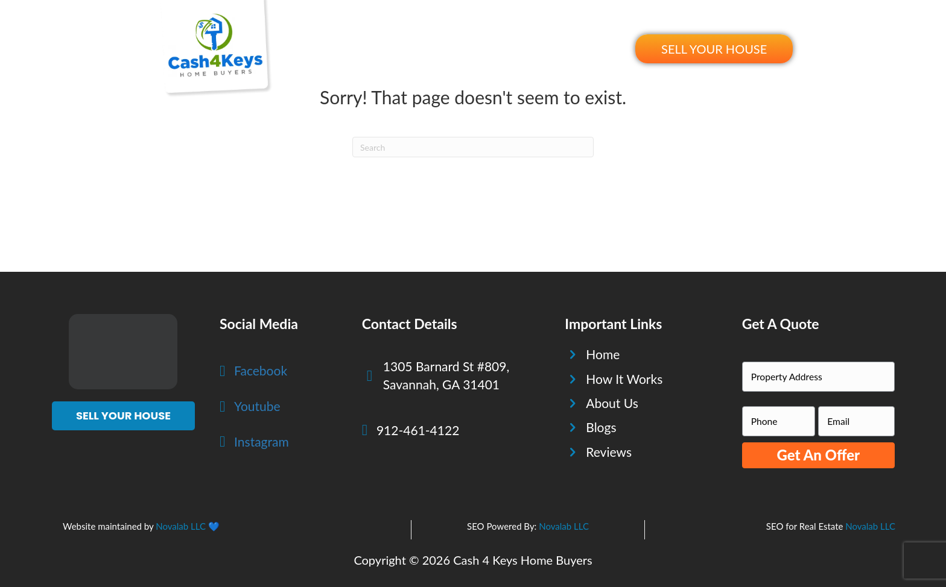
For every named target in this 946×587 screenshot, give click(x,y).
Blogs (601, 427)
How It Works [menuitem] (413, 48)
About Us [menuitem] (487, 48)
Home (603, 354)
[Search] (473, 147)
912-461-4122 (417, 430)
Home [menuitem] (348, 48)
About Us (612, 402)
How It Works (624, 378)
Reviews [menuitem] (548, 48)
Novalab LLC (181, 526)
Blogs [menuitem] (600, 48)
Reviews (609, 451)
